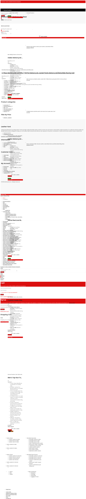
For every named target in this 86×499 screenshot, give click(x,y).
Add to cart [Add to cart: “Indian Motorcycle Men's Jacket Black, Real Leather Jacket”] (10, 91)
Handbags (33, 474)
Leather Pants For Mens (14, 440)
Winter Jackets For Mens (12, 448)
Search (2, 272)
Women (5, 111)
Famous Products (20, 54)
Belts (11, 473)
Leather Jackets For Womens (15, 455)
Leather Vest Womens (13, 459)
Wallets (11, 474)
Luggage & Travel (34, 476)
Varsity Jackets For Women (12, 462)
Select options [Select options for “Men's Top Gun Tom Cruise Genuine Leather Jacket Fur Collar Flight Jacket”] (11, 426)
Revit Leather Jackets (33, 449)
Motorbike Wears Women (32, 454)
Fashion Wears (10, 438)
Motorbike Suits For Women (35, 458)
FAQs (5, 156)
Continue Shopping (4, 322)
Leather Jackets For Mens (14, 439)
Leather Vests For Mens (14, 442)
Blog (4, 146)
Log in (2, 294)
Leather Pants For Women (14, 457)
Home (2, 20)
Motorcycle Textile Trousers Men (36, 444)
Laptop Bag (33, 475)
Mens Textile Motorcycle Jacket (36, 443)
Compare (10, 94)
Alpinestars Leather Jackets (35, 450)
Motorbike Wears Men (31, 438)
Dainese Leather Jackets (34, 447)
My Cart (5, 169)
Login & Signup (3, 195)
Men (16, 135)
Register (2, 309)
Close (1, 268)
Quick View (10, 17)
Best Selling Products (12, 54)
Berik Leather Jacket (33, 448)
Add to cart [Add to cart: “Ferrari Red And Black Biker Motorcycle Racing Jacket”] (10, 252)
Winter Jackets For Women (12, 466)
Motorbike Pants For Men (34, 440)
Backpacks (33, 473)
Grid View (3, 31)
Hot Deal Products (30, 13)
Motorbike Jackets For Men (35, 439)
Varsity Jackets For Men (12, 444)
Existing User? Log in (4, 311)
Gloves (11, 471)
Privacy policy (72, 303)
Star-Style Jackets (14, 13)
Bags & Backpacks (32, 471)
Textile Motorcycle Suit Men (35, 445)
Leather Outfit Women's (14, 458)
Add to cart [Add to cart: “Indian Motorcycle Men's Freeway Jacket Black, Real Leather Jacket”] (10, 172)
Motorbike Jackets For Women (35, 455)
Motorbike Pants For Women (35, 457)
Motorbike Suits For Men (34, 442)
